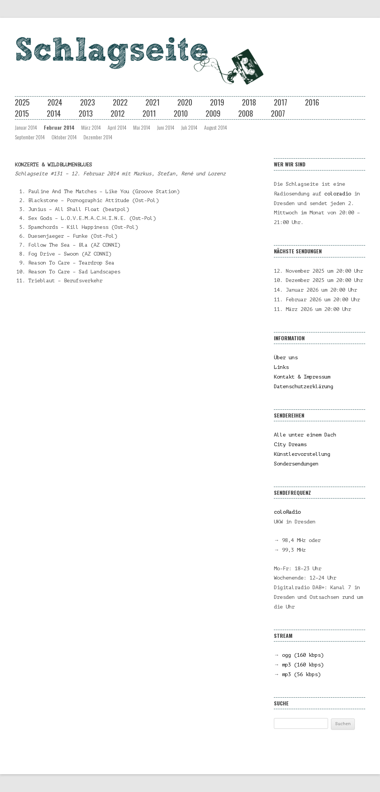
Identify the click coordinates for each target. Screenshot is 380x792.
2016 (312, 102)
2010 (181, 113)
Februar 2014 (59, 127)
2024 (55, 102)
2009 (213, 113)
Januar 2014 (26, 127)
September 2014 (30, 137)
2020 (184, 102)
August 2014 (215, 127)
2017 (280, 102)
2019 (217, 102)
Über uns (286, 357)
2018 (249, 102)
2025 (22, 102)
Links (281, 367)
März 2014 (91, 127)
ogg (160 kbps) (303, 655)
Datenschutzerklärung (303, 386)
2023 (87, 102)
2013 (86, 113)
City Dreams (290, 444)
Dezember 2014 (97, 137)
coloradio (337, 194)
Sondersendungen (296, 464)
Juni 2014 (165, 127)
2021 (152, 102)
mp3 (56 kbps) (301, 674)
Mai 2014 (141, 127)
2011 (149, 113)
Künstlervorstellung (302, 454)
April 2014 (117, 127)
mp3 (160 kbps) (303, 665)
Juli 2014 (189, 127)
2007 (278, 113)
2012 (118, 113)
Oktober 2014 (64, 137)
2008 (245, 113)
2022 (120, 102)
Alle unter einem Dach (305, 435)
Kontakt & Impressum (302, 377)
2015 (22, 113)
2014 (54, 113)
